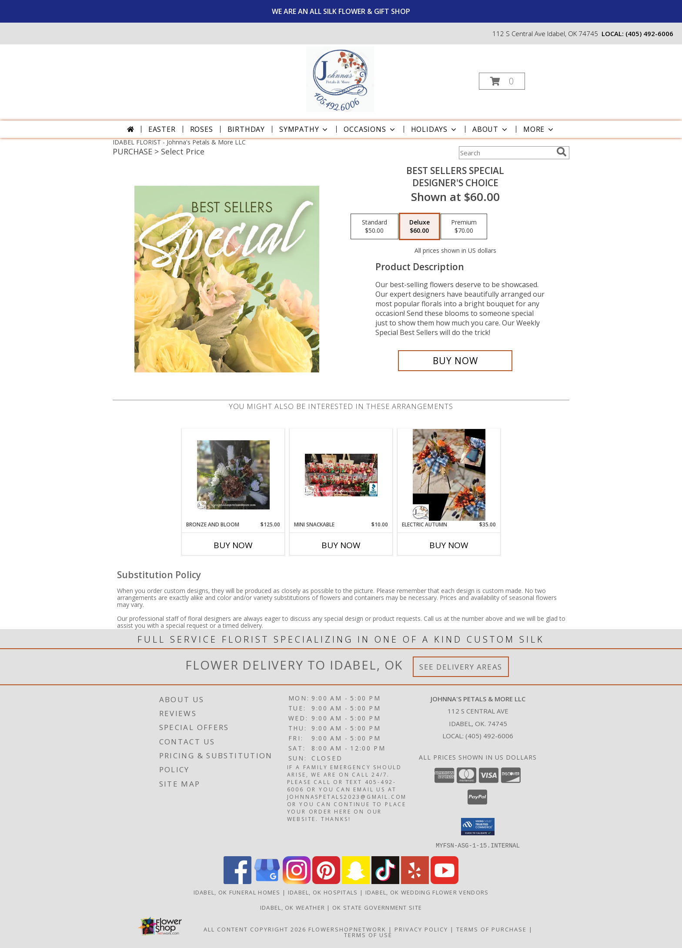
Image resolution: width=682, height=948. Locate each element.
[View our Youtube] (444, 881)
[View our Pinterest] (326, 881)
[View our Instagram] (297, 881)
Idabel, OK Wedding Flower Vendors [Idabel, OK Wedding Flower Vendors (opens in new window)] (427, 892)
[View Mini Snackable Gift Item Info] (341, 474)
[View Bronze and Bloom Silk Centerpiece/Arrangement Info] (233, 474)
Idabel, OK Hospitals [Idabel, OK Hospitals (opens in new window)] (323, 892)
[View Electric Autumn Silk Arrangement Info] (449, 475)
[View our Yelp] (415, 881)
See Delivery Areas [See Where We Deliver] (460, 667)
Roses (201, 129)
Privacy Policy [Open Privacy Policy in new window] (421, 929)
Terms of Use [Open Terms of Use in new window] (368, 934)
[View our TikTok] (385, 881)
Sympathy (304, 129)
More (539, 129)
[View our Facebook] (237, 881)
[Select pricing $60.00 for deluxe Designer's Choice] (419, 226)
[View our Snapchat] (356, 881)
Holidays (434, 129)
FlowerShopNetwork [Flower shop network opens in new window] (347, 929)
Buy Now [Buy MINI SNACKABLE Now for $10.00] (341, 545)
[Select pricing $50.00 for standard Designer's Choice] (374, 226)
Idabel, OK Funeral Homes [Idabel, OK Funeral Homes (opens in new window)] (237, 892)
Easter (162, 129)
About (490, 129)
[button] (502, 81)
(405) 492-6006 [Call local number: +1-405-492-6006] (649, 33)
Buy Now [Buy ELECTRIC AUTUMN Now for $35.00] (448, 545)
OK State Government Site (377, 907)
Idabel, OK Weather (292, 907)
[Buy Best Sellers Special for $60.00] (455, 360)
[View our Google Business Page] (267, 881)
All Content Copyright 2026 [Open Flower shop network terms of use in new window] (255, 929)
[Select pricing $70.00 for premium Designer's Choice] (464, 226)
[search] (561, 152)
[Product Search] (505, 153)
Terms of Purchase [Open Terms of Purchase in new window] (491, 929)
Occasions (370, 129)
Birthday (246, 129)
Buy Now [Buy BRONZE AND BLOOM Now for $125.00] (233, 545)
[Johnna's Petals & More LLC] (340, 78)
